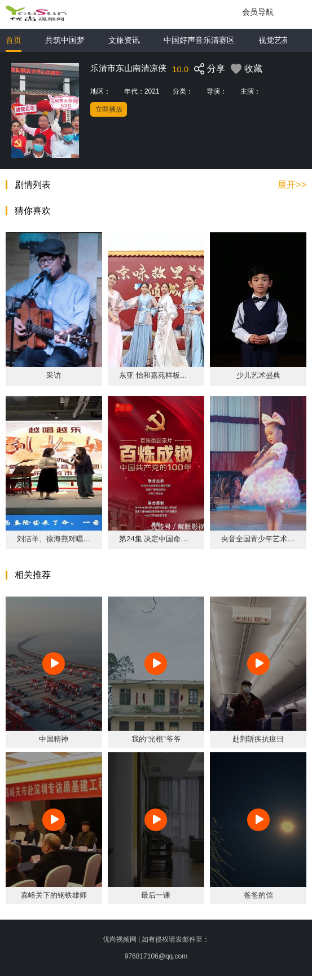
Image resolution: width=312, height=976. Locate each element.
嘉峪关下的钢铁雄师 (54, 895)
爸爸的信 (258, 895)
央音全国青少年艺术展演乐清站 (258, 539)
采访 (53, 375)
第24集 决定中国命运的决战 (156, 539)
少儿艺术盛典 (258, 375)
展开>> (292, 184)
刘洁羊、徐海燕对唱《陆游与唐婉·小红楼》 (54, 539)
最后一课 (155, 895)
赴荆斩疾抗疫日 (258, 739)
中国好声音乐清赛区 (199, 40)
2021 (152, 91)
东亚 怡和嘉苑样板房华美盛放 (156, 375)
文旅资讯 (124, 40)
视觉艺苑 (274, 40)
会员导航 (258, 11)
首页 (13, 40)
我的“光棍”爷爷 (156, 739)
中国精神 (53, 739)
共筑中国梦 (65, 40)
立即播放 (108, 109)
